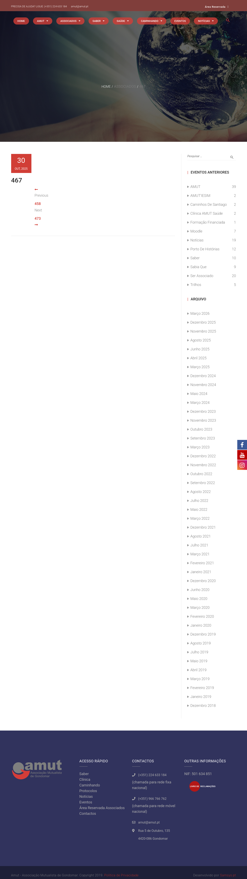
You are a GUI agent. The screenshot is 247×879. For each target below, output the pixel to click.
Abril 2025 (198, 358)
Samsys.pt (228, 875)
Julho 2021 (199, 545)
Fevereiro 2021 (202, 563)
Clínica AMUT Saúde (206, 213)
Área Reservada (215, 6)
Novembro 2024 (203, 385)
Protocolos (88, 791)
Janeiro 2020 (200, 625)
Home (106, 87)
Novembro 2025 (203, 331)
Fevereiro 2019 (202, 688)
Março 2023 (200, 447)
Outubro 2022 (201, 474)
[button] (228, 21)
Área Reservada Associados (102, 808)
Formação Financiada (207, 222)
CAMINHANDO (149, 20)
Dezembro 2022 (203, 456)
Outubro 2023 (201, 429)
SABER (97, 20)
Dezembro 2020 (203, 581)
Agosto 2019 (200, 643)
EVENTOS (180, 20)
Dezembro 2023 (203, 411)
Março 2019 (200, 679)
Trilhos (195, 285)
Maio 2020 (198, 598)
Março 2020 (200, 607)
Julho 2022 (199, 500)
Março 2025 (200, 367)
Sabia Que (198, 267)
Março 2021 (200, 554)
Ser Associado (201, 276)
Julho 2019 (199, 652)
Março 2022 (200, 518)
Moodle (196, 231)
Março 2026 (200, 313)
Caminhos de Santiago (208, 204)
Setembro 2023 (202, 438)
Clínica (84, 779)
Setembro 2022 (202, 483)
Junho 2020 (200, 590)
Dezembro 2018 (203, 705)
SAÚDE (121, 20)
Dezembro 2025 (203, 322)
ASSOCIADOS (68, 20)
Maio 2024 (198, 393)
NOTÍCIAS (204, 20)
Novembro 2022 (203, 465)
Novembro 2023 (203, 420)
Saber (195, 258)
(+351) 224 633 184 (55, 6)
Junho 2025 (200, 349)
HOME (21, 20)
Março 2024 (200, 402)
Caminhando (89, 785)
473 (38, 218)
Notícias (197, 240)
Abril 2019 (198, 670)
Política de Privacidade (121, 875)
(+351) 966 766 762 (152, 799)
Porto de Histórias (205, 249)
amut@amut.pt (79, 6)
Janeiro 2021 (200, 572)
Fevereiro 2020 (202, 616)
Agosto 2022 (200, 492)
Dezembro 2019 (203, 634)
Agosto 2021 (200, 536)
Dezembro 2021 (203, 527)
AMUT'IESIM (200, 195)
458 (38, 204)
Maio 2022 (198, 509)
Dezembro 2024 (203, 376)
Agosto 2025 (200, 340)
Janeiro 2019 (200, 696)
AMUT (40, 20)
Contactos (87, 813)
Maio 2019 (198, 661)
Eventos (85, 802)
